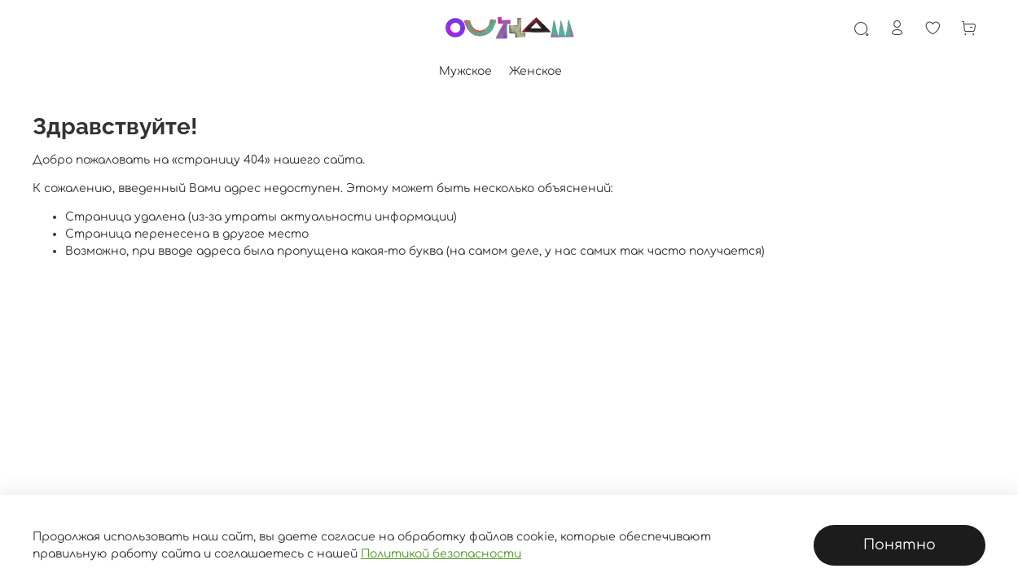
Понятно (899, 545)
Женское (535, 71)
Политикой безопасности (441, 554)
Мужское (465, 71)
